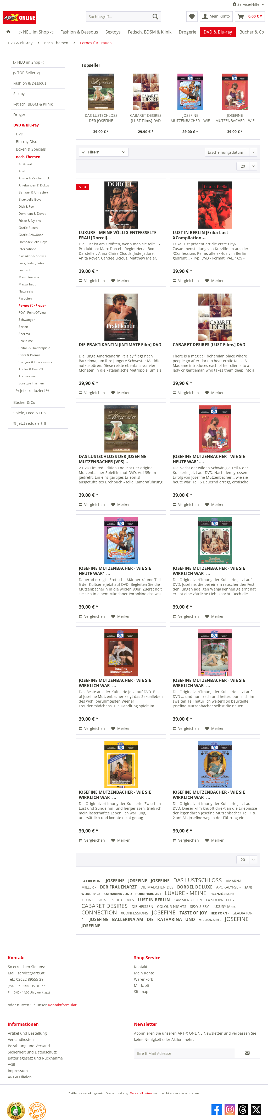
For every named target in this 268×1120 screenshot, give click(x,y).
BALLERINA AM (128, 919)
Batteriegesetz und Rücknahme (35, 1058)
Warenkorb (143, 979)
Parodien (25, 298)
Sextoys (19, 93)
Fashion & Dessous (29, 83)
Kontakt (140, 966)
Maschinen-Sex (30, 277)
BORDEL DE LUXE (195, 887)
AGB (11, 1064)
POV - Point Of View (32, 312)
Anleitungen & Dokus (34, 185)
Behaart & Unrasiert (33, 192)
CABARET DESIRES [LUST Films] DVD (145, 118)
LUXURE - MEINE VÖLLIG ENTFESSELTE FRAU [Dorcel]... (118, 235)
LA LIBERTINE (92, 881)
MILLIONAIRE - (210, 920)
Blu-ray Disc (26, 141)
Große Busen (28, 227)
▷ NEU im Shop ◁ (28, 62)
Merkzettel (143, 985)
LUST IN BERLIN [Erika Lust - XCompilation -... (202, 235)
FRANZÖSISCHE (222, 894)
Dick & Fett (26, 206)
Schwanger (27, 319)
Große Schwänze (31, 235)
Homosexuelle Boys (33, 242)
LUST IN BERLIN (154, 900)
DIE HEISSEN (143, 906)
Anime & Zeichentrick (34, 178)
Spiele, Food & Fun (29, 412)
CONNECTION (99, 912)
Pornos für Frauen (33, 305)
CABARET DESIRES (105, 905)
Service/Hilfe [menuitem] (246, 4)
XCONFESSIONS (95, 899)
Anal (22, 171)
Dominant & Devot (32, 213)
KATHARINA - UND (118, 894)
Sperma (24, 334)
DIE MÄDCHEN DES (158, 887)
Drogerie (21, 114)
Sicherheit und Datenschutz (32, 1052)
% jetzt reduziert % (32, 390)
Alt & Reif (25, 164)
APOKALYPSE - (229, 887)
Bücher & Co (24, 402)
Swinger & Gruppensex (35, 362)
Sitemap (141, 991)
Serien (23, 326)
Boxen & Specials (31, 149)
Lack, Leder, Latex (31, 263)
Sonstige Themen (31, 383)
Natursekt (26, 291)
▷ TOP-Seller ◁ (26, 72)
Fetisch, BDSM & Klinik (33, 104)
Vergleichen (92, 280)
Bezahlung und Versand (29, 1045)
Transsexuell (28, 376)
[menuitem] (123, 19)
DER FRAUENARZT (119, 887)
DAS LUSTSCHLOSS (198, 880)
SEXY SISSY (200, 906)
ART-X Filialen (20, 1076)
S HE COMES (123, 899)
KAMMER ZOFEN (188, 899)
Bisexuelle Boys (30, 199)
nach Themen (28, 156)
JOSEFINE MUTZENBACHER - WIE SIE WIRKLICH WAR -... (209, 571)
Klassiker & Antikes (32, 256)
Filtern (90, 152)
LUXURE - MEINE (186, 893)
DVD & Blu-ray (26, 125)
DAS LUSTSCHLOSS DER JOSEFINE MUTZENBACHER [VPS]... (101, 118)
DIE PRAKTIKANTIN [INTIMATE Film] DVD (120, 344)
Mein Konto (144, 972)
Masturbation (28, 284)
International (28, 249)
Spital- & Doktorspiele (34, 348)
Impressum (18, 1070)
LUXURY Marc (224, 906)
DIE (151, 919)
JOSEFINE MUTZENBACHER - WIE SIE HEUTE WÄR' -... (190, 118)
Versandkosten (21, 1039)
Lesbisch (25, 270)
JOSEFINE (116, 881)
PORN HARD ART (148, 894)
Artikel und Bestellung (27, 1033)
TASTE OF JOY (194, 913)
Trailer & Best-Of (31, 369)
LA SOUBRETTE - (220, 899)
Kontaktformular (62, 1004)
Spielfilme (26, 341)
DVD (19, 133)
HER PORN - (220, 913)
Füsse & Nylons (30, 220)
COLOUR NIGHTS (172, 906)
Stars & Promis (29, 355)
